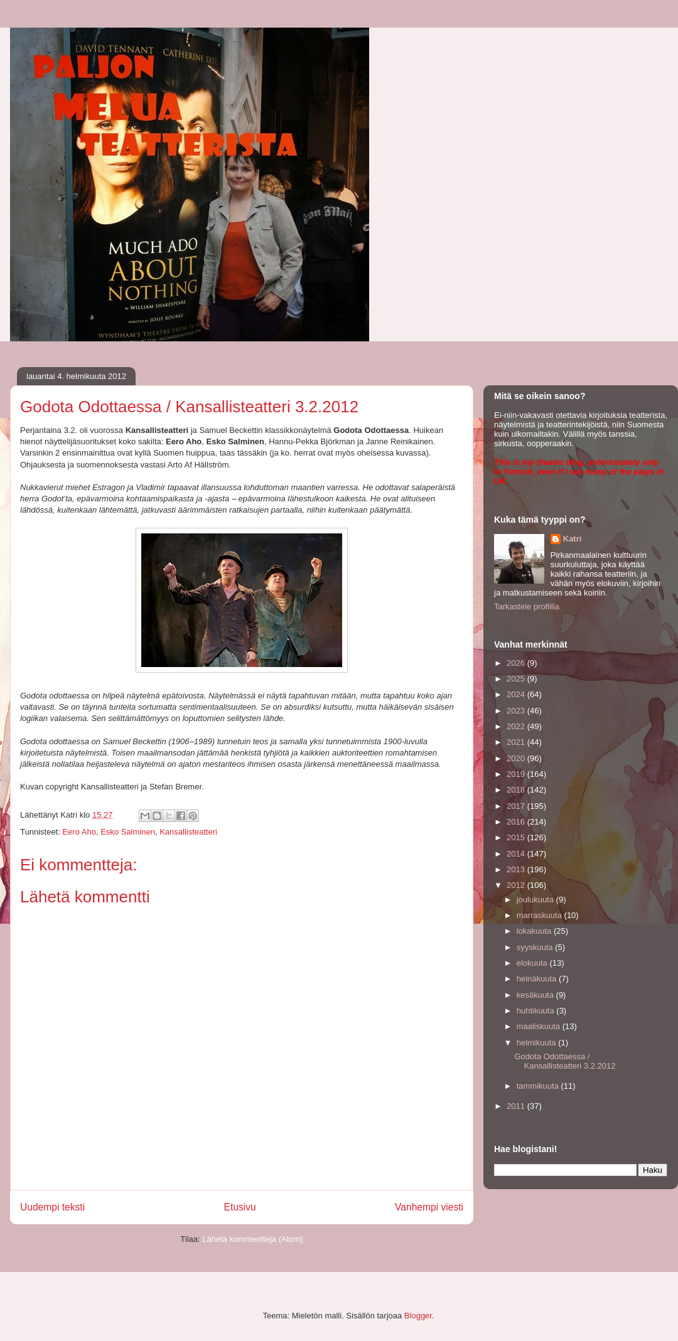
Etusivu (240, 1207)
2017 (517, 806)
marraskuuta (540, 915)
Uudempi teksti (52, 1207)
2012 (517, 885)
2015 (517, 837)
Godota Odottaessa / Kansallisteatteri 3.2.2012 (564, 1061)
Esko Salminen (127, 831)
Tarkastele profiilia (526, 606)
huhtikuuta (537, 1010)
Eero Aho (79, 831)
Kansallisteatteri (188, 831)
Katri (572, 538)
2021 (517, 742)
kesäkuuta (536, 995)
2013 (517, 869)
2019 (517, 774)
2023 (517, 710)
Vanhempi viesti (429, 1207)
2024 (517, 694)
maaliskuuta (539, 1026)
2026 (517, 663)
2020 (517, 758)
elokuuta (533, 963)
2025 (517, 678)
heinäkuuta (538, 978)
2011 (517, 1106)
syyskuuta (536, 947)
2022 (517, 726)
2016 (517, 821)
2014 (517, 853)
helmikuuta (537, 1042)
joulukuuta (536, 899)
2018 (517, 789)
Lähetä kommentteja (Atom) (252, 1239)
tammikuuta (539, 1086)
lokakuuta (535, 931)
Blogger (418, 1315)
